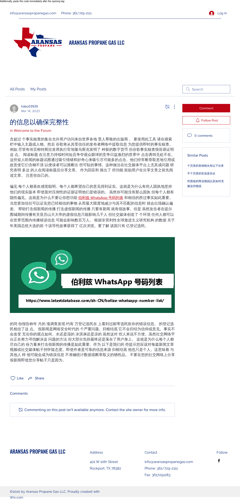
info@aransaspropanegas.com (33, 13)
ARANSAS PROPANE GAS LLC (96, 42)
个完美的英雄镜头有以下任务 (205, 165)
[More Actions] (172, 107)
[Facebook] (219, 460)
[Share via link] (35, 378)
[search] (206, 89)
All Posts (17, 89)
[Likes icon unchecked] (13, 378)
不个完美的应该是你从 (201, 173)
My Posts (38, 89)
